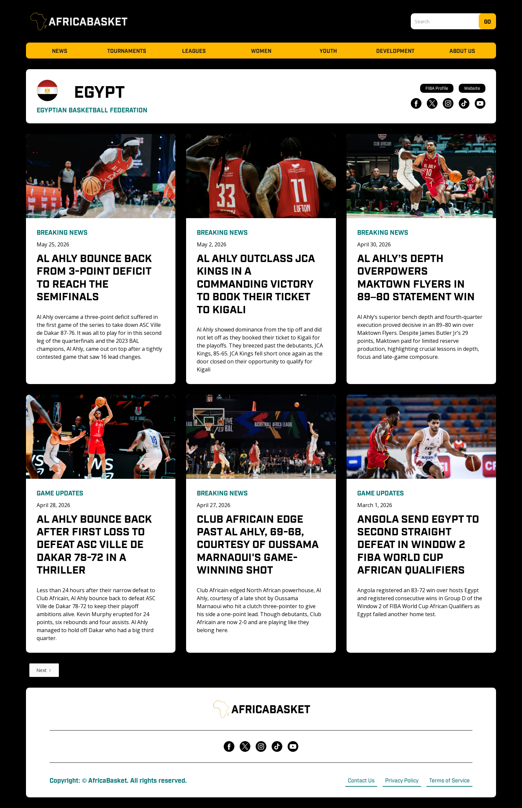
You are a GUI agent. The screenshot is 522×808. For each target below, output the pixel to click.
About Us (462, 50)
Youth (328, 50)
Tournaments (126, 50)
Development (395, 50)
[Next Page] (44, 670)
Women (261, 50)
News (59, 50)
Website (472, 87)
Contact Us (361, 780)
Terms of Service (449, 780)
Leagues (194, 50)
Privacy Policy (401, 780)
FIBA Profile (436, 87)
